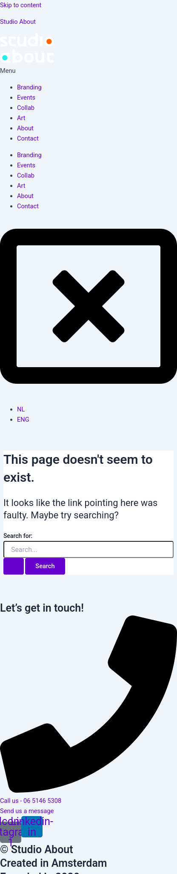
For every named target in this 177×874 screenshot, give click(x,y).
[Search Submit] (13, 566)
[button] (88, 71)
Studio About (18, 22)
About (25, 128)
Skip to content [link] (20, 5)
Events (26, 97)
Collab (25, 108)
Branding (29, 87)
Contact (28, 138)
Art (21, 118)
